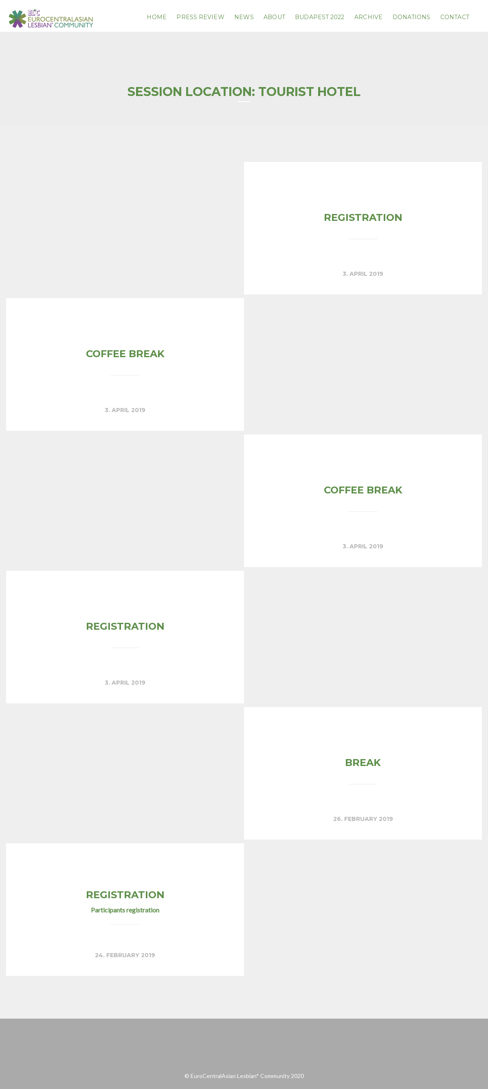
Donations (412, 17)
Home (156, 17)
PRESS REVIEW (200, 17)
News (243, 17)
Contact (454, 17)
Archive (368, 17)
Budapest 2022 (319, 17)
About (274, 17)
